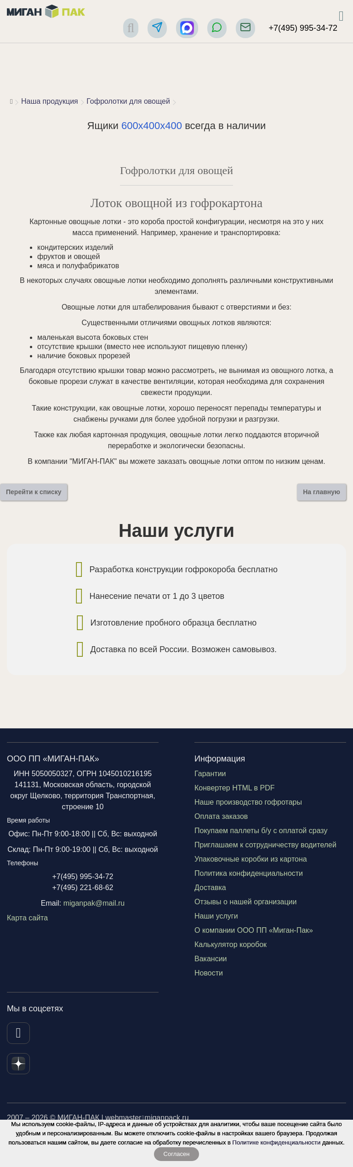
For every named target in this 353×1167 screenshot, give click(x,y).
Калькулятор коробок (230, 944)
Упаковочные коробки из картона (250, 859)
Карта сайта (27, 918)
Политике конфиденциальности (277, 1142)
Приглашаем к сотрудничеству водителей (265, 845)
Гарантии (210, 774)
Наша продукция (49, 101)
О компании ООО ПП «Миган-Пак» (253, 930)
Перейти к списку (33, 492)
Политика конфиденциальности (248, 873)
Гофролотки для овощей (128, 101)
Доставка (210, 887)
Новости (208, 973)
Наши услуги (216, 916)
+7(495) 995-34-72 (302, 28)
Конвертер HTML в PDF (234, 788)
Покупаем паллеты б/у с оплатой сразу (261, 830)
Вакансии (210, 959)
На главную (321, 492)
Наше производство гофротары (248, 802)
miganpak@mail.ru (94, 903)
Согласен (177, 1153)
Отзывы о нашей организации (245, 902)
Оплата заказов (221, 816)
